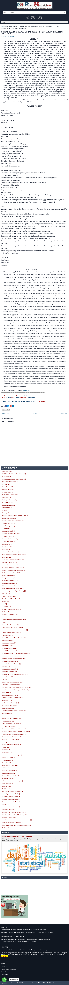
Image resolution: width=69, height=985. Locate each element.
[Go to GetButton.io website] (4, 983)
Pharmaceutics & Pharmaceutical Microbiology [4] (16, 731)
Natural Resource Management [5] (12, 718)
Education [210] (6, 549)
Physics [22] (5, 747)
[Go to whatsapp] (4, 979)
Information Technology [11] (10, 661)
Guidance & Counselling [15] (10, 614)
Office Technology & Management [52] (13, 723)
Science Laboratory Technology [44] (12, 781)
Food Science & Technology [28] (11, 599)
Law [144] (4, 679)
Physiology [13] (6, 749)
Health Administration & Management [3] (14, 619)
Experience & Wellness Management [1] (13, 588)
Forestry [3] (5, 601)
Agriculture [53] (6, 476)
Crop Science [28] (7, 546)
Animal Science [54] (7, 487)
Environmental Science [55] (10, 583)
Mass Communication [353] (10, 695)
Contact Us (4, 966)
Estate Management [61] (9, 585)
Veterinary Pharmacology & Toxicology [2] (14, 815)
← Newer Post (5, 413)
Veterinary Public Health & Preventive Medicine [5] (17, 820)
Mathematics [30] (7, 700)
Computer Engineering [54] (10, 539)
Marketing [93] (6, 692)
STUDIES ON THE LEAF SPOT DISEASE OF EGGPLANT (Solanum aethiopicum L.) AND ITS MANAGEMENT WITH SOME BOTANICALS (33, 33)
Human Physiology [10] (8, 640)
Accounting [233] (7, 471)
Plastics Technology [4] (8, 757)
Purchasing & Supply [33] (9, 770)
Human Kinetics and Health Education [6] (14, 638)
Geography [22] (6, 606)
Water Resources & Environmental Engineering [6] (16, 825)
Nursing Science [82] (8, 721)
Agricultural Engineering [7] (10, 481)
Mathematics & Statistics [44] (10, 703)
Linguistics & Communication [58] (11, 684)
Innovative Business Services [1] (11, 664)
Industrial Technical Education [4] (11, 656)
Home (3, 26)
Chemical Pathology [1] (8, 523)
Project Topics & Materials (8, 969)
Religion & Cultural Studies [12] (11, 775)
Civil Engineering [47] (8, 531)
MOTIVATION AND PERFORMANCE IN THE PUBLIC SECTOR (18, 941)
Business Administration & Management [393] (15, 515)
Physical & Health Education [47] (11, 744)
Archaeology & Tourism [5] (10, 494)
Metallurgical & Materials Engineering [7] (14, 710)
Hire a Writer (5, 971)
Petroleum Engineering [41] (10, 726)
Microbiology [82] (7, 713)
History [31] (5, 622)
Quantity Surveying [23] (9, 773)
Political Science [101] (8, 760)
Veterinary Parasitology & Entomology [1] (14, 812)
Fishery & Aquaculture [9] (9, 596)
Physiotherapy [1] (7, 752)
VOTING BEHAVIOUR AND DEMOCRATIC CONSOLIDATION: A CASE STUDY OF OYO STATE (27, 932)
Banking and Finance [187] (9, 500)
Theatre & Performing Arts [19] (11, 796)
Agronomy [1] (6, 484)
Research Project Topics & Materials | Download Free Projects (40, 982)
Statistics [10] (6, 789)
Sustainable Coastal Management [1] (12, 791)
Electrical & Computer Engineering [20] (13, 565)
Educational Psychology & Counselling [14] (14, 554)
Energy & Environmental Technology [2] (13, 570)
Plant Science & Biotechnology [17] (12, 755)
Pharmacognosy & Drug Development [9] (14, 734)
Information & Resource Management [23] (14, 658)
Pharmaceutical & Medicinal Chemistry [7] (14, 729)
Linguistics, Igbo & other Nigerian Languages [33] (16, 687)
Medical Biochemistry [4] (9, 708)
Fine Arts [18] (6, 593)
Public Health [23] (7, 768)
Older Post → (64, 413)
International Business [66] (10, 669)
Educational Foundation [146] (10, 552)
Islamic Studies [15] (7, 677)
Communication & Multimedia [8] (11, 533)
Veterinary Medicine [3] (9, 809)
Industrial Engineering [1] (9, 648)
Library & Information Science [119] (12, 682)
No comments (11, 36)
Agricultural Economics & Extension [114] (14, 479)
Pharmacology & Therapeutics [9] (11, 736)
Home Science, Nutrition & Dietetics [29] (13, 627)
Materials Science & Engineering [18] (12, 697)
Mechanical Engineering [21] (10, 705)
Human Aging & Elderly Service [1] (12, 632)
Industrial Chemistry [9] (9, 643)
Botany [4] (5, 510)
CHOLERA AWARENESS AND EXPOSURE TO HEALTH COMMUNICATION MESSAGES (25, 939)
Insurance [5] (6, 666)
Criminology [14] (7, 544)
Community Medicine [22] (9, 536)
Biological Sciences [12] (8, 505)
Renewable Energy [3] (8, 778)
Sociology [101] (6, 786)
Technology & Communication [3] (11, 794)
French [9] (5, 604)
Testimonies (4, 974)
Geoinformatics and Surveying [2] (11, 609)
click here (26, 390)
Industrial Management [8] (9, 651)
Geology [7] (5, 611)
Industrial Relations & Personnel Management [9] (16, 653)
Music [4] (4, 716)
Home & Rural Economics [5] (10, 625)
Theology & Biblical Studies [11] (11, 799)
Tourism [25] (5, 804)
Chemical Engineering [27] (9, 526)
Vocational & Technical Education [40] (12, 822)
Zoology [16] (5, 828)
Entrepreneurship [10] (8, 578)
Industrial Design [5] (8, 645)
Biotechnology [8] (7, 507)
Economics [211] (6, 557)
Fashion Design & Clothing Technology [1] (14, 591)
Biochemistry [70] (7, 502)
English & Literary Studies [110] (11, 572)
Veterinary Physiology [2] (9, 817)
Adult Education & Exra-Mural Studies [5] (14, 474)
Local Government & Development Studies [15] (15, 690)
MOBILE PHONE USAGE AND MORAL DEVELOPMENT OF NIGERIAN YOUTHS (23, 929)
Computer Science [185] (9, 541)
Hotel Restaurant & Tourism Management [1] (15, 630)
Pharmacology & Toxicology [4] (11, 739)
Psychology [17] (6, 762)
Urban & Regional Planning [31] (11, 807)
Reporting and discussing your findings (17, 836)
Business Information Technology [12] (13, 520)
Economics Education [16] (9, 562)
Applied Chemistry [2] (8, 489)
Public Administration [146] (10, 765)
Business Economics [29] (9, 518)
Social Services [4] (7, 783)
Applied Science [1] (7, 492)
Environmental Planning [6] (10, 580)
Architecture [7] (6, 497)
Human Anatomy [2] (7, 635)
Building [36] (5, 513)
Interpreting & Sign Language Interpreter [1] (15, 674)
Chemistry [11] (6, 528)
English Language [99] (8, 575)
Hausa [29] (5, 617)
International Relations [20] (10, 671)
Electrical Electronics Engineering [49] (13, 567)
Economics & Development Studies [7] (13, 559)
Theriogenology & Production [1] (11, 801)
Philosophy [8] (6, 742)
